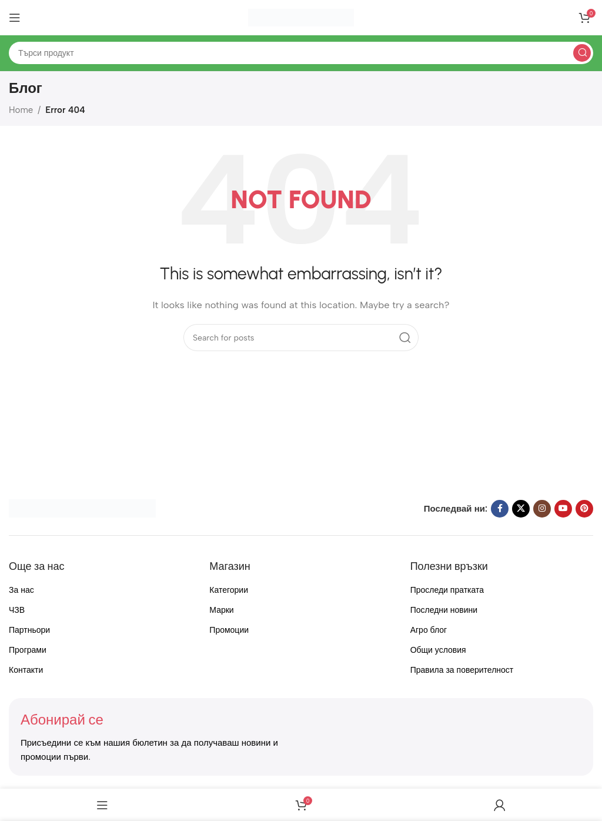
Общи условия (438, 650)
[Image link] (82, 507)
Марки (221, 610)
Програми (27, 650)
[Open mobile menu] (14, 17)
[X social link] (521, 509)
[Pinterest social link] (584, 509)
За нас (21, 590)
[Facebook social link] (500, 509)
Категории (228, 590)
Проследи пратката (447, 590)
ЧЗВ (17, 610)
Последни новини (443, 610)
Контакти (26, 670)
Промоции (229, 630)
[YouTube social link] (563, 509)
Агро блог (428, 630)
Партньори (29, 630)
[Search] (301, 53)
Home (21, 110)
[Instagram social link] (542, 509)
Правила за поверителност (462, 670)
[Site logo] (301, 17)
